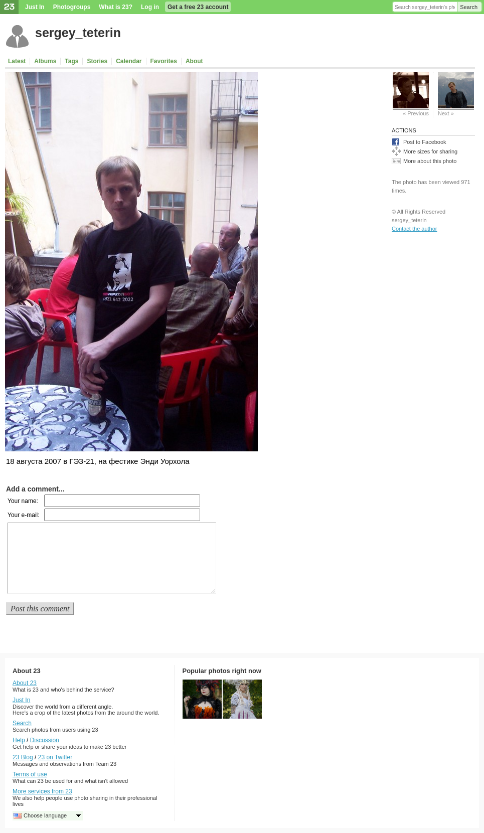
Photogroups (72, 7)
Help (19, 740)
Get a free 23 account (198, 7)
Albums (45, 61)
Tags (71, 61)
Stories (97, 61)
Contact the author (414, 229)
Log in (150, 7)
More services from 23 (42, 791)
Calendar (128, 61)
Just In (35, 7)
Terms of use (30, 774)
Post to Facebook (424, 142)
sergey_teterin (78, 33)
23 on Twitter (55, 757)
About (194, 61)
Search (468, 7)
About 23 (25, 683)
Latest (17, 61)
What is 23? (115, 7)
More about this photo (429, 161)
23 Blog (23, 757)
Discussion (44, 740)
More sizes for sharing (430, 151)
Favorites (163, 61)
